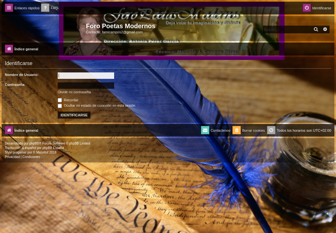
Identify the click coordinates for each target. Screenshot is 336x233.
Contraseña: (15, 85)
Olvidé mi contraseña (74, 92)
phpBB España (53, 148)
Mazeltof (42, 152)
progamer (20, 152)
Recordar (68, 100)
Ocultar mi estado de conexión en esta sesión (96, 105)
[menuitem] (49, 8)
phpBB (34, 143)
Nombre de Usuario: (21, 75)
